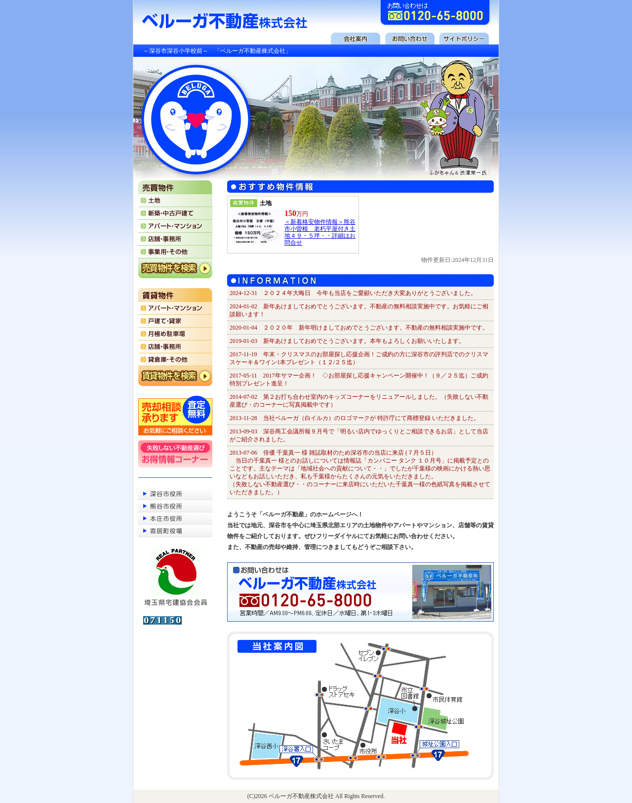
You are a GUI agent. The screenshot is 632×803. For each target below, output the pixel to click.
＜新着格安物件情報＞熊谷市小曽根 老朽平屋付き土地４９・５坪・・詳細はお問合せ (320, 232)
